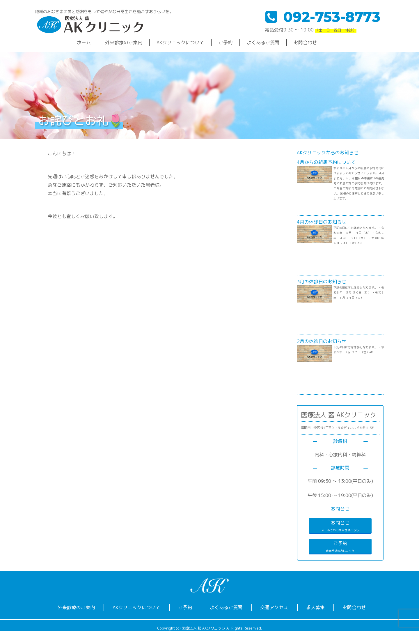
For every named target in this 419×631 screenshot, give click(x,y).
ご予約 (225, 42)
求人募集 (315, 607)
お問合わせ (305, 42)
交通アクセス (274, 607)
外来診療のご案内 (123, 42)
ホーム (84, 42)
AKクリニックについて (180, 42)
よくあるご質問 (263, 42)
